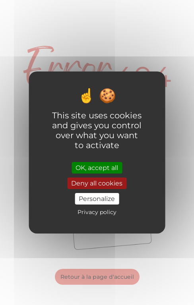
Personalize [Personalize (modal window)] (97, 199)
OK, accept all (97, 167)
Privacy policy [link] (97, 212)
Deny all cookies (96, 183)
